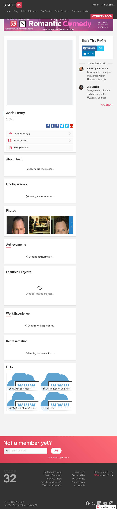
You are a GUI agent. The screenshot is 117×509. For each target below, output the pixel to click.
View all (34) (106, 105)
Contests (76, 11)
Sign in (95, 5)
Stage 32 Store (106, 475)
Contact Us (79, 485)
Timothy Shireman (97, 68)
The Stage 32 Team (52, 472)
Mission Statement (53, 475)
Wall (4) (40, 140)
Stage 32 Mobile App (103, 472)
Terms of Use (78, 475)
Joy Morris (93, 86)
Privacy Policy (78, 482)
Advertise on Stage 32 (51, 482)
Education (33, 11)
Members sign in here (58, 457)
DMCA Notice (78, 478)
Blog (16, 11)
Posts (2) (40, 133)
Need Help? (79, 472)
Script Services (62, 11)
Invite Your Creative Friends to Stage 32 (20, 505)
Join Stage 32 (107, 5)
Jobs (23, 11)
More (71, 225)
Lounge (7, 11)
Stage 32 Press (54, 478)
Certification (46, 11)
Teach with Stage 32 (52, 485)
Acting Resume (18, 147)
